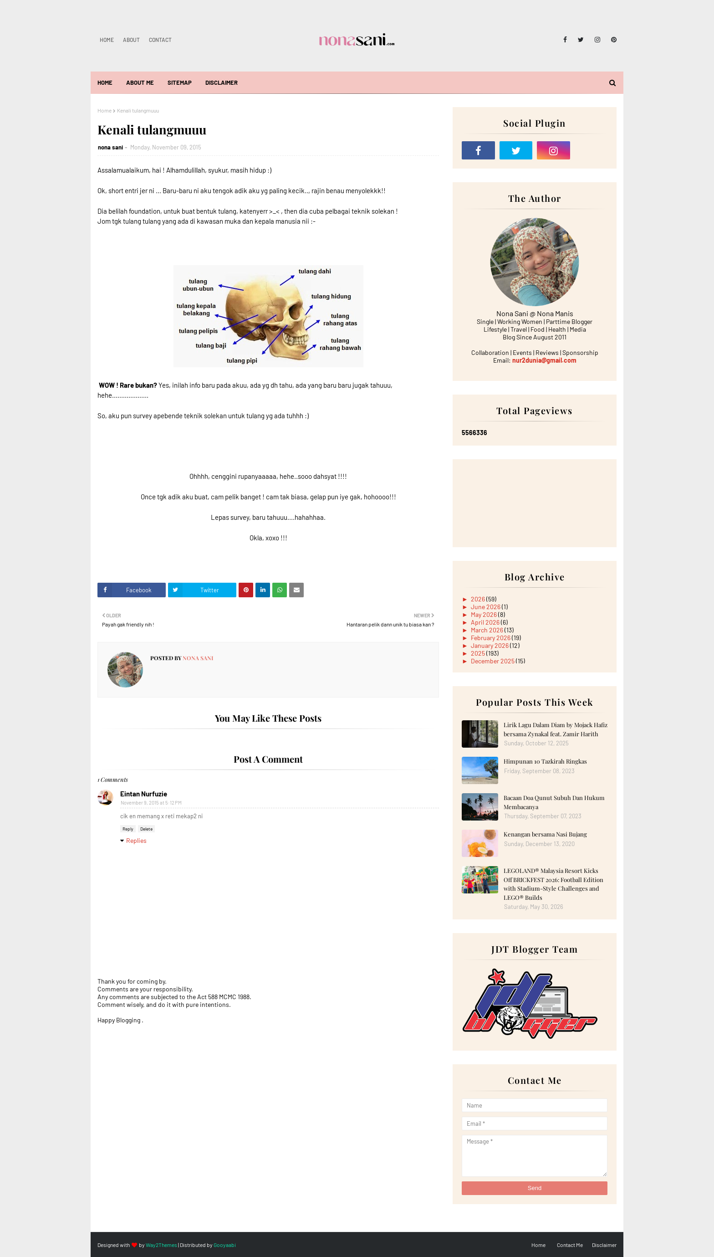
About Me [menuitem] (140, 82)
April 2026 (486, 622)
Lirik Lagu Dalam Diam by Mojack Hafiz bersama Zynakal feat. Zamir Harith (555, 729)
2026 (478, 599)
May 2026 (484, 614)
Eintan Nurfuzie (143, 794)
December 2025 (493, 661)
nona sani (110, 147)
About (131, 39)
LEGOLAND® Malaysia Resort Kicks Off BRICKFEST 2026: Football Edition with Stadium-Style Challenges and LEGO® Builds (553, 884)
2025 (478, 653)
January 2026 (490, 645)
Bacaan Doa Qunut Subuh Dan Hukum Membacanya (554, 802)
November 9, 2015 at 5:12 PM (151, 803)
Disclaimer (604, 1245)
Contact (160, 39)
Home (107, 39)
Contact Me (570, 1245)
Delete (146, 828)
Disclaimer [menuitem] (221, 82)
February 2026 (491, 637)
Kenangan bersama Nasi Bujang (545, 834)
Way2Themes (161, 1245)
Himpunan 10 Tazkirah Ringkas (545, 761)
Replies (136, 840)
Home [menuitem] (104, 82)
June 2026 (486, 607)
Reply (127, 828)
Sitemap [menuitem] (180, 82)
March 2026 (488, 630)
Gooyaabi (225, 1245)
